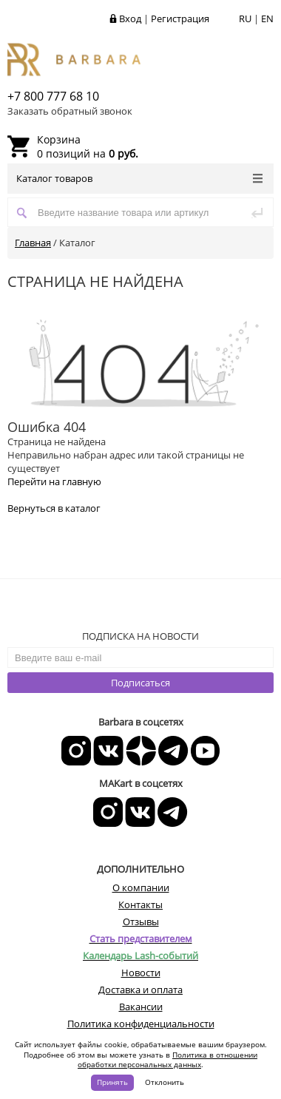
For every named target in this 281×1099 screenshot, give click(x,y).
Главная (33, 242)
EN (267, 18)
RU (245, 18)
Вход (130, 18)
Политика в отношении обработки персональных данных (167, 1059)
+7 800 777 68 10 (53, 96)
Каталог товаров (139, 178)
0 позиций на (87, 146)
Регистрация (180, 18)
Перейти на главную (54, 481)
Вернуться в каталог (54, 508)
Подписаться (140, 682)
